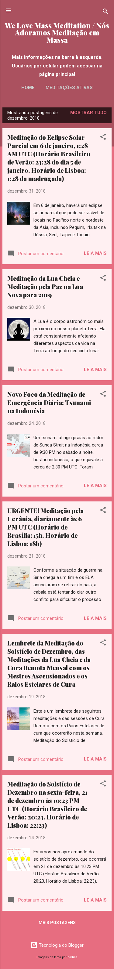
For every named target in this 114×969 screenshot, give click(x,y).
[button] (103, 138)
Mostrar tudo (88, 112)
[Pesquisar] (105, 12)
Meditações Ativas (69, 87)
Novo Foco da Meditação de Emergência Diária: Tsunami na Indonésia (49, 402)
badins (72, 957)
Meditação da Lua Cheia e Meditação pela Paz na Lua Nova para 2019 (45, 286)
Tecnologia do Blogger (57, 945)
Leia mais (95, 253)
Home (28, 87)
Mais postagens (57, 922)
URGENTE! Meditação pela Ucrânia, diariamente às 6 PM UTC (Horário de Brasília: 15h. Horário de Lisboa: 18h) (45, 527)
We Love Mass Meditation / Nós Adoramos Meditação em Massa (57, 33)
